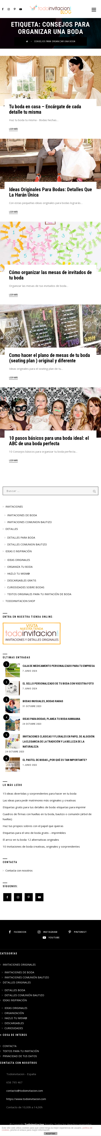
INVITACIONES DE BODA (22, 515)
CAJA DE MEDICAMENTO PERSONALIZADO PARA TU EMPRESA (59, 666)
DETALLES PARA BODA (21, 537)
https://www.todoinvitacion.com (26, 1099)
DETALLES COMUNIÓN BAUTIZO (24, 995)
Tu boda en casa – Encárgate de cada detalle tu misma (45, 109)
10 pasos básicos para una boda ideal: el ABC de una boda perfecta (49, 440)
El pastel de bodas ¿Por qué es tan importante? (55, 760)
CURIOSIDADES (14, 1028)
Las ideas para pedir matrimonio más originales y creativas (39, 800)
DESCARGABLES (14, 1023)
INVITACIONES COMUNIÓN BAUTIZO (27, 977)
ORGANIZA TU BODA (20, 566)
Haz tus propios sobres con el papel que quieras (33, 826)
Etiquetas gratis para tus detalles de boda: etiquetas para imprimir (44, 807)
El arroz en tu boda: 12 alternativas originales (31, 839)
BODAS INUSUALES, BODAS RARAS (43, 701)
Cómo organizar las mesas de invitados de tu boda (50, 275)
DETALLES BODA (15, 990)
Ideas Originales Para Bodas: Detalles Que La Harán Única (50, 192)
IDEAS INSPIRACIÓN (15, 1000)
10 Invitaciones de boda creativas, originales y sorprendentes (41, 846)
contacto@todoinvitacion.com (24, 1090)
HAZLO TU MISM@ (18, 573)
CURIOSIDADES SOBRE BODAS (25, 587)
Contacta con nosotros (19, 870)
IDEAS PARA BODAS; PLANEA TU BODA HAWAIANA (51, 719)
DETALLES (11, 529)
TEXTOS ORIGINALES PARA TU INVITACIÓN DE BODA (39, 594)
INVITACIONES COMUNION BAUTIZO (29, 522)
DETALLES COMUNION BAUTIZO (27, 544)
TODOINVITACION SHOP (20, 601)
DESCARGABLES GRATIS (21, 580)
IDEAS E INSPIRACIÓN (18, 551)
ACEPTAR (50, 1134)
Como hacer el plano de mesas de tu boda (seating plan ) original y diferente (49, 358)
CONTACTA (9, 1046)
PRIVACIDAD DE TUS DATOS (20, 1056)
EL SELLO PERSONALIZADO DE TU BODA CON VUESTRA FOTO (58, 683)
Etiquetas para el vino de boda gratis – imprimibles (34, 833)
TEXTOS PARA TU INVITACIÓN (21, 1051)
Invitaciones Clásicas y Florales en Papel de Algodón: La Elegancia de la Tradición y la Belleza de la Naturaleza (59, 741)
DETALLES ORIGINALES (17, 982)
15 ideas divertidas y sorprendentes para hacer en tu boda (39, 793)
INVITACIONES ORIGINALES (19, 964)
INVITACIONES (14, 506)
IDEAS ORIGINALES (18, 560)
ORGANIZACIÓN (14, 1013)
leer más (13, 129)
